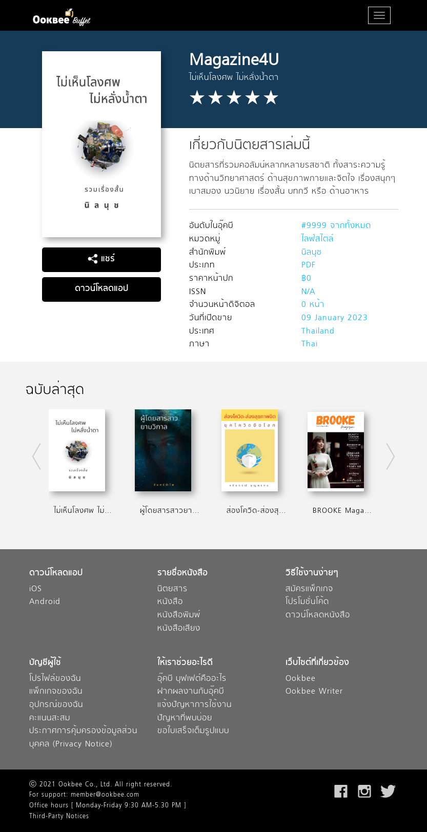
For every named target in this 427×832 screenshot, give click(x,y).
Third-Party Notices (59, 817)
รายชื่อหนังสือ (182, 573)
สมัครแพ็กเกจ (309, 589)
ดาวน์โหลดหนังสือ (318, 615)
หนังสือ (170, 602)
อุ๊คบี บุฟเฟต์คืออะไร (192, 679)
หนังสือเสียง (178, 628)
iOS (35, 589)
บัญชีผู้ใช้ (45, 663)
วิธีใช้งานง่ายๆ (312, 573)
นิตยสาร (172, 589)
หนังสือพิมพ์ (178, 615)
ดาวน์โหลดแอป (101, 289)
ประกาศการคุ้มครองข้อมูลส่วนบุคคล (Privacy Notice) (83, 738)
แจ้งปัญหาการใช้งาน (194, 705)
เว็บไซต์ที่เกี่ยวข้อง (317, 663)
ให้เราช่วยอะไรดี (185, 663)
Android (44, 602)
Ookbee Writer (314, 691)
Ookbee (301, 679)
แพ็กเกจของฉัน (56, 691)
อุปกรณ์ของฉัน (56, 705)
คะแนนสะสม (49, 718)
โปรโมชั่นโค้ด (307, 602)
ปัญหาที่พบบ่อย (184, 718)
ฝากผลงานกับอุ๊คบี (190, 691)
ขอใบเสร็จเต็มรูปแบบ (193, 731)
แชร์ (101, 259)
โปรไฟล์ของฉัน (55, 679)
